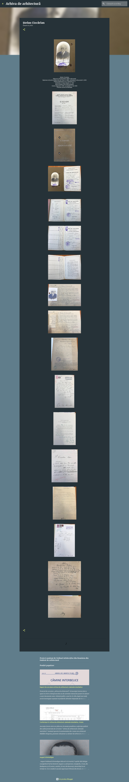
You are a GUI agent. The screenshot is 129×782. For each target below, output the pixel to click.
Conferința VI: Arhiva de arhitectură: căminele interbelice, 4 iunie (61, 722)
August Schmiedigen (47, 757)
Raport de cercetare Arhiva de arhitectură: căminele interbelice (61, 687)
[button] (24, 29)
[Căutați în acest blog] (116, 3)
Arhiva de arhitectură (23, 4)
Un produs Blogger (64, 779)
